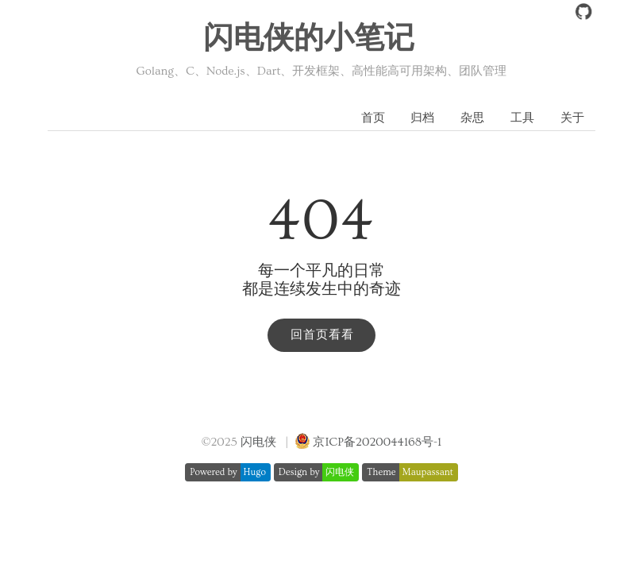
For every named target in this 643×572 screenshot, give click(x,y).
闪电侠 (258, 442)
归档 (422, 118)
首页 (373, 118)
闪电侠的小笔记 (308, 39)
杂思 (472, 118)
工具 (522, 118)
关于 (572, 118)
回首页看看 (322, 335)
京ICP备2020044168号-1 (377, 442)
